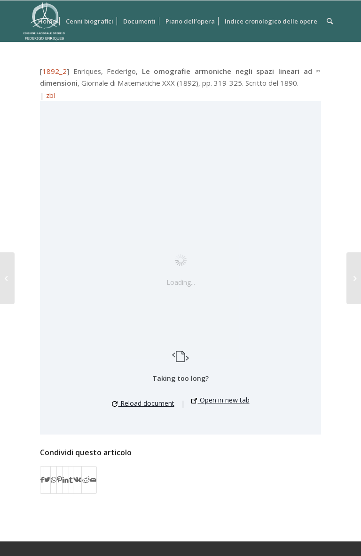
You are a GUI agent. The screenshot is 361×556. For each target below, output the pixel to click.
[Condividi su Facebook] (42, 480)
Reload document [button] (143, 403)
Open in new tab (220, 400)
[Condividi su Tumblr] (71, 480)
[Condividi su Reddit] (86, 480)
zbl (50, 95)
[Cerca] (329, 21)
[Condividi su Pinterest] (59, 480)
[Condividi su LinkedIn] (66, 480)
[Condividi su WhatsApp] (53, 480)
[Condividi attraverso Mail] (93, 480)
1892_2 (54, 71)
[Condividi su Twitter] (47, 480)
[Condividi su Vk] (77, 480)
